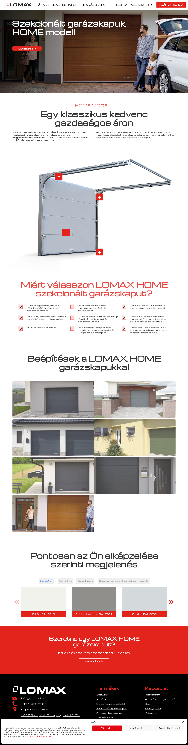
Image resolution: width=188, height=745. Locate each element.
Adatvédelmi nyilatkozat (41, 736)
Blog (147, 703)
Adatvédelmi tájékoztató (160, 699)
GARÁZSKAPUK (95, 4)
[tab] (46, 581)
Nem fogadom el (138, 728)
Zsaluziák (102, 694)
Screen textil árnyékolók (111, 703)
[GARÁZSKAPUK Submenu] (110, 4)
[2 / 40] (94, 602)
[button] (183, 722)
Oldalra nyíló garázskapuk (111, 713)
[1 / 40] (43, 602)
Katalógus (151, 713)
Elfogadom (107, 728)
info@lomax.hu (32, 698)
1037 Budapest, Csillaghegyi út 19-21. (50, 715)
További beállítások (169, 728)
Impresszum (152, 694)
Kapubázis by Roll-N (36, 709)
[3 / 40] (144, 602)
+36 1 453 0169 (34, 703)
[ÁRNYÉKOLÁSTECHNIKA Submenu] (78, 4)
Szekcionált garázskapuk (111, 708)
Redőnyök (102, 699)
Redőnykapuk (104, 717)
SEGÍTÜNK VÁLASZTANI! (133, 4)
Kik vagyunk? (153, 708)
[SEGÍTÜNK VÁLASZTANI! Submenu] (154, 4)
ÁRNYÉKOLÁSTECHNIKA (57, 4)
